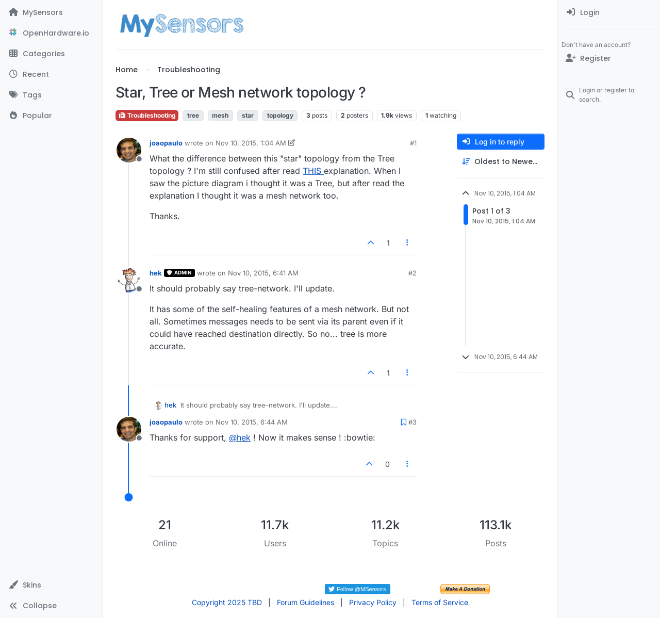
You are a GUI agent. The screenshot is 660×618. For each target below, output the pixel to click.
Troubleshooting (147, 115)
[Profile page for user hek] (129, 280)
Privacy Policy (373, 602)
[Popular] (51, 115)
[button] (51, 585)
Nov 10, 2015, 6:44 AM (252, 422)
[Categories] (51, 53)
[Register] (609, 58)
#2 (412, 273)
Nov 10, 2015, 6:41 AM (263, 273)
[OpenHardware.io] (51, 33)
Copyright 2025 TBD (227, 602)
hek (156, 273)
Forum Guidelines (305, 602)
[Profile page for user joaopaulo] (129, 150)
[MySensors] (51, 12)
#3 (412, 422)
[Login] (609, 12)
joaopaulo (166, 143)
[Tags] (51, 95)
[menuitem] (609, 12)
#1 (413, 143)
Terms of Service (439, 602)
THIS (313, 171)
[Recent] (51, 74)
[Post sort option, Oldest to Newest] (500, 162)
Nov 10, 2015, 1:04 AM (251, 143)
